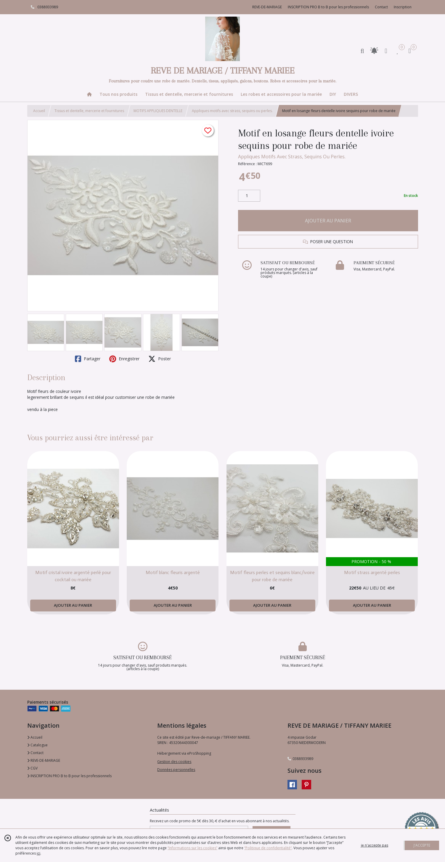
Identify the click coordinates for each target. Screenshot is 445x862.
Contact (381, 6)
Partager (87, 358)
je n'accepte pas (374, 845)
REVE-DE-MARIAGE (43, 760)
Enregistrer (124, 358)
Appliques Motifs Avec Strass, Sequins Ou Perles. (292, 156)
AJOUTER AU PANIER (328, 220)
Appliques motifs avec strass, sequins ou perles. (232, 110)
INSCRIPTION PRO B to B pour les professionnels (69, 775)
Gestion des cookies (174, 761)
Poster (159, 358)
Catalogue (37, 745)
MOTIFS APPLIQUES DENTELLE (158, 110)
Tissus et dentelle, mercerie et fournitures (89, 110)
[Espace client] (386, 50)
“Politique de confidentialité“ (268, 847)
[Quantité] (249, 196)
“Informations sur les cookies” (192, 847)
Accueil (39, 110)
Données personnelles (176, 769)
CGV (32, 768)
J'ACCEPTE (422, 845)
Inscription (403, 6)
